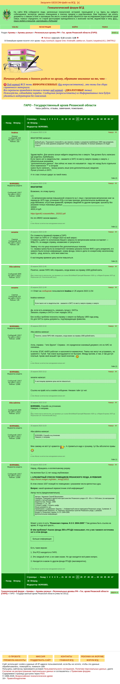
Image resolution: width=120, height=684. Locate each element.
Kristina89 (71, 41)
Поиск (105, 27)
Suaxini (89, 41)
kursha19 (50, 41)
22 (66, 119)
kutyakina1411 (100, 41)
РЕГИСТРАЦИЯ (45, 27)
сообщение (47, 291)
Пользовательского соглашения (59, 669)
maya (43, 41)
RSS (42, 673)
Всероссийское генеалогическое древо (34, 676)
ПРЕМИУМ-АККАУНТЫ (14, 660)
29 (92, 119)
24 (73, 119)
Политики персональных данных (90, 669)
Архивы (12, 33)
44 (101, 119)
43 (98, 119)
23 (70, 119)
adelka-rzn (80, 41)
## (116, 132)
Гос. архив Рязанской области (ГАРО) (79, 33)
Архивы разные (25, 33)
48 (28, 123)
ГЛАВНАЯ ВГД (66, 660)
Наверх (111, 132)
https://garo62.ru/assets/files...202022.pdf (48, 214)
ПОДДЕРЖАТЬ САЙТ (40, 660)
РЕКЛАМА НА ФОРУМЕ (92, 656)
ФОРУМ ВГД (92, 660)
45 (105, 119)
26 (81, 119)
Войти (75, 27)
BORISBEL (43, 127)
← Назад (7, 123)
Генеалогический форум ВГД (66, 7)
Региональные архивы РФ (47, 33)
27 (85, 119)
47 (112, 119)
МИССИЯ (40, 656)
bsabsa (14, 132)
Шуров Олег (60, 41)
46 (109, 119)
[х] (78, 2)
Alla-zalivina (14, 267)
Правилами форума (80, 671)
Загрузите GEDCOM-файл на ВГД (58, 2)
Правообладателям (16, 678)
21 (62, 119)
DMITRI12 (111, 41)
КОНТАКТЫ (66, 656)
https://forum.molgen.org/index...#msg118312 (50, 479)
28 (89, 119)
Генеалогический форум (12, 591)
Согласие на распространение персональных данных (28, 671)
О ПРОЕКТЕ (14, 656)
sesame (14, 232)
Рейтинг (47, 38)
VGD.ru (15, 27)
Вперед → (18, 123)
